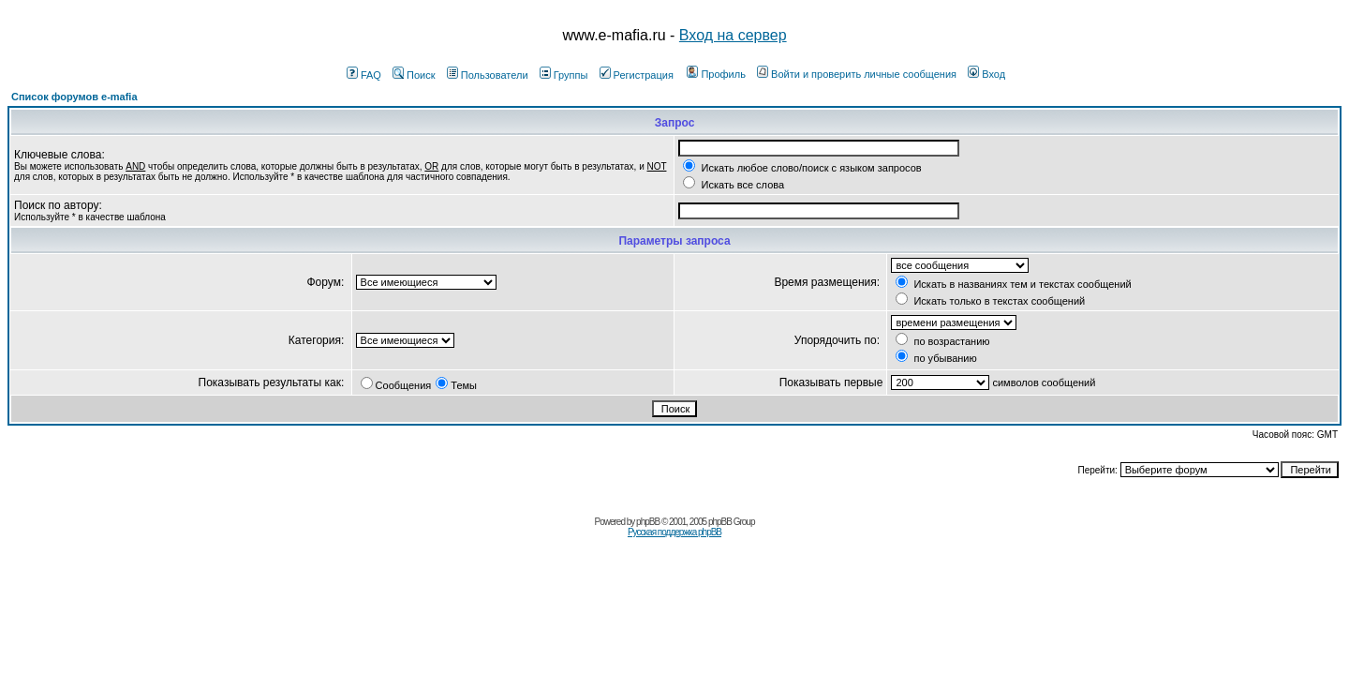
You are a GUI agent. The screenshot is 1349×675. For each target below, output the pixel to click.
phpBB (648, 522)
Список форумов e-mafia (74, 96)
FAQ (364, 75)
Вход (986, 74)
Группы (564, 75)
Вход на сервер (733, 35)
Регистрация (637, 75)
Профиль (716, 74)
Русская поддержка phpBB (674, 532)
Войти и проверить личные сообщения (856, 74)
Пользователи (487, 75)
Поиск (414, 75)
